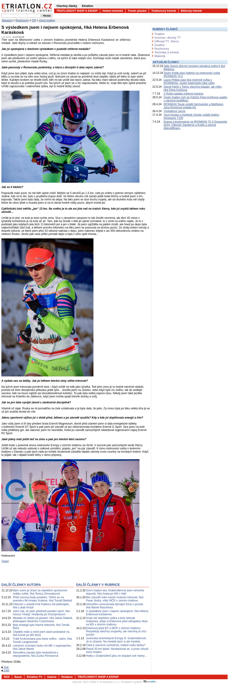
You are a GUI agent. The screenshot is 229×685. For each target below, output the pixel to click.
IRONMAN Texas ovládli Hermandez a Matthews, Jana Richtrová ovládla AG (194, 106)
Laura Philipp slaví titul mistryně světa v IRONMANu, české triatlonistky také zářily (189, 81)
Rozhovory (22, 20)
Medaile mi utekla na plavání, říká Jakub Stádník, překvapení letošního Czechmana (43, 619)
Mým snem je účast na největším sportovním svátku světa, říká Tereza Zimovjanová (40, 592)
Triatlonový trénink (163, 10)
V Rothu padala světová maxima (183, 93)
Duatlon (159, 45)
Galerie (52, 677)
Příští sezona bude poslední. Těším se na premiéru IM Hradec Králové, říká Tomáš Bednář (42, 599)
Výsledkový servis (175, 111)
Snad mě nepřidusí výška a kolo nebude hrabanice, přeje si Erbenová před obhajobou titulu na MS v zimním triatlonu (117, 621)
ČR (34, 20)
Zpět (5, 670)
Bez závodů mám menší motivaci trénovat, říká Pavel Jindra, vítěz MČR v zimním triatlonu (114, 599)
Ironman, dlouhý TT (167, 37)
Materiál (159, 56)
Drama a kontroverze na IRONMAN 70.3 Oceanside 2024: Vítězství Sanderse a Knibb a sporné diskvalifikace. (195, 125)
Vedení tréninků (112, 10)
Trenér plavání (137, 10)
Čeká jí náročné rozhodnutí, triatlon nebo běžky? (115, 645)
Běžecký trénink (191, 10)
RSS (7, 677)
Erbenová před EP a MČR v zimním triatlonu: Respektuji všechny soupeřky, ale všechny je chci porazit (116, 631)
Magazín (7, 20)
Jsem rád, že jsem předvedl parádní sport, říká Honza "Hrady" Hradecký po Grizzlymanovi (41, 613)
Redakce (66, 677)
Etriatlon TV (34, 677)
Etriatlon (87, 6)
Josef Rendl (18, 37)
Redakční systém (139, 682)
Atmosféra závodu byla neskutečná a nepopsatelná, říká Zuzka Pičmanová (35, 654)
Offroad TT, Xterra (166, 41)
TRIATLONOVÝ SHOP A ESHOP (77, 10)
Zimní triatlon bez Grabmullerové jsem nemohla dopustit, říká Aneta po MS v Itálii (115, 592)
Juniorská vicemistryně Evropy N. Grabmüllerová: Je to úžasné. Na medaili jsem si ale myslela (116, 640)
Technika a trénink (166, 52)
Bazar (18, 677)
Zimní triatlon (47, 20)
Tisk (5, 667)
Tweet (5, 561)
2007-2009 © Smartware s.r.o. (101, 682)
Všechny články (66, 6)
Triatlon (159, 34)
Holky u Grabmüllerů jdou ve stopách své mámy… (117, 655)
